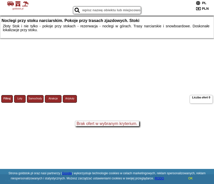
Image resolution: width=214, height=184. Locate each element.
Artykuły (70, 98)
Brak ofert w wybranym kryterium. (107, 123)
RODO (159, 178)
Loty (19, 98)
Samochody (35, 98)
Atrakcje (53, 98)
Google (67, 173)
